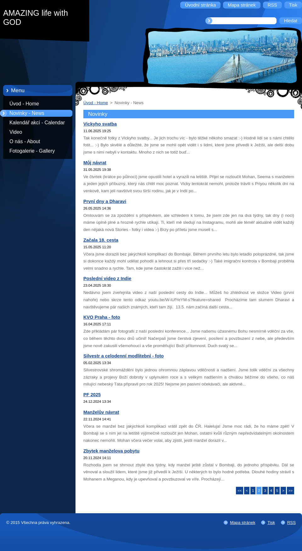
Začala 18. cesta (100, 240)
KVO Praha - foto (101, 317)
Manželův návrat (101, 412)
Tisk (271, 522)
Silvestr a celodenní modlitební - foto (123, 355)
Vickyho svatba (100, 124)
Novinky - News (26, 113)
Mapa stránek (242, 522)
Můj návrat (94, 162)
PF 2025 (92, 394)
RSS (291, 522)
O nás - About (24, 141)
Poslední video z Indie (107, 278)
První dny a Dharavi (104, 201)
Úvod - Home (24, 103)
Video (15, 132)
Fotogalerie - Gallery (32, 151)
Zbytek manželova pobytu (111, 450)
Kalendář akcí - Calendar (37, 122)
